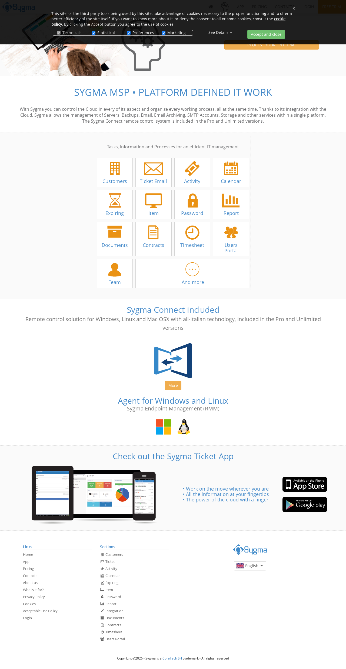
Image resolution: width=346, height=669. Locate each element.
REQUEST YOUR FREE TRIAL (271, 44)
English (249, 566)
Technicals (69, 32)
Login (27, 617)
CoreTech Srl (172, 658)
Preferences (140, 32)
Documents (112, 617)
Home (28, 554)
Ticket (107, 561)
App (26, 561)
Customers (111, 554)
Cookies (29, 603)
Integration (112, 610)
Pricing (28, 568)
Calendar (110, 575)
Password (110, 596)
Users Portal (112, 639)
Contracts (110, 624)
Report (108, 603)
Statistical (103, 32)
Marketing (174, 32)
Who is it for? (33, 589)
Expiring (109, 582)
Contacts (30, 575)
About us (30, 582)
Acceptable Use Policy (40, 610)
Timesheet (111, 631)
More (173, 385)
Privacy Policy (34, 596)
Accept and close (266, 34)
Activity (108, 568)
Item (106, 589)
